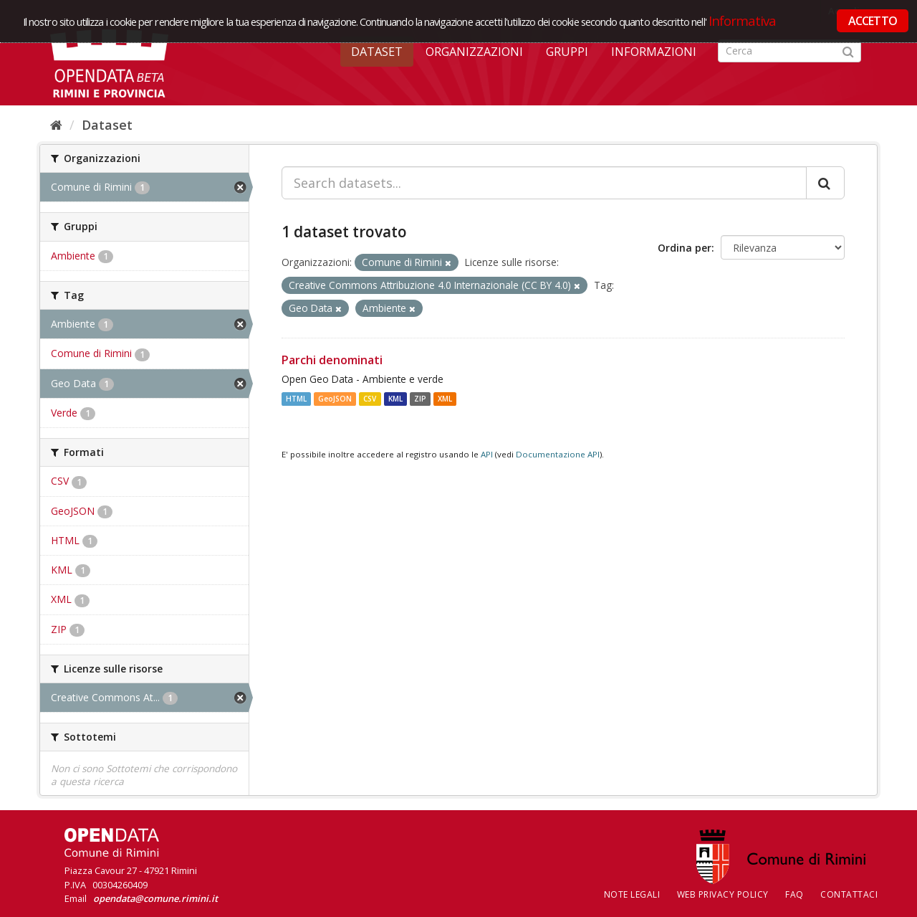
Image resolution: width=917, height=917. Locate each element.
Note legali (632, 894)
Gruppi (567, 52)
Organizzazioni (474, 52)
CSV (369, 399)
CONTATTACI (849, 894)
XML (445, 399)
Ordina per (684, 248)
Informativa (743, 20)
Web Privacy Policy (723, 894)
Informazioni (653, 52)
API (487, 454)
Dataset (377, 52)
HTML (296, 399)
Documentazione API (558, 454)
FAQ (794, 894)
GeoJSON (335, 399)
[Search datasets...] (544, 182)
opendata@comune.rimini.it (155, 898)
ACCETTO (872, 21)
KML (395, 399)
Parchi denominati (332, 360)
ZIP (420, 399)
